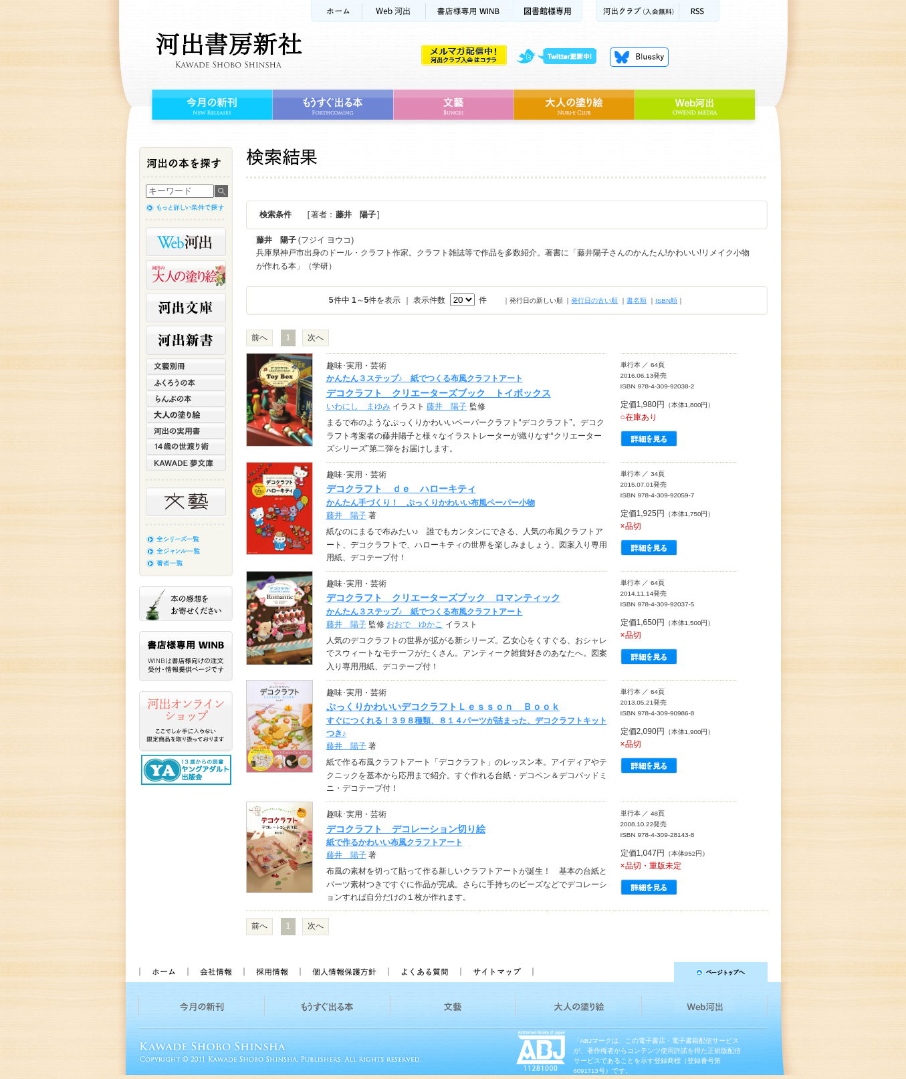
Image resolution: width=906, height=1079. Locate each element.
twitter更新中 (561, 57)
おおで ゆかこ (414, 624)
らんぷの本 (186, 398)
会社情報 (215, 972)
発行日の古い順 (594, 300)
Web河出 (394, 11)
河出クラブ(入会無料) (637, 11)
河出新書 (186, 340)
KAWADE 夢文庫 (186, 463)
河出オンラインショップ (186, 721)
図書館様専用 (548, 11)
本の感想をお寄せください (186, 603)
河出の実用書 (186, 431)
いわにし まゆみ (358, 406)
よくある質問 (424, 972)
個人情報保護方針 (344, 972)
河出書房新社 (227, 50)
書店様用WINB (470, 11)
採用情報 (271, 972)
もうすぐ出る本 (332, 105)
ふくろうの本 (186, 382)
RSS (699, 11)
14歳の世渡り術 (186, 447)
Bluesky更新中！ (639, 57)
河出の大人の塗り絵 (186, 274)
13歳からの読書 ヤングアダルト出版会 (188, 770)
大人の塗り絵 (574, 105)
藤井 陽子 (447, 406)
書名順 (637, 300)
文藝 (453, 105)
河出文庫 (186, 307)
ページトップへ (656, 972)
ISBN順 (666, 300)
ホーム (336, 11)
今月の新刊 (210, 105)
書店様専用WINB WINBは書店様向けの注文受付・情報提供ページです (186, 656)
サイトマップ (497, 972)
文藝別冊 (186, 366)
